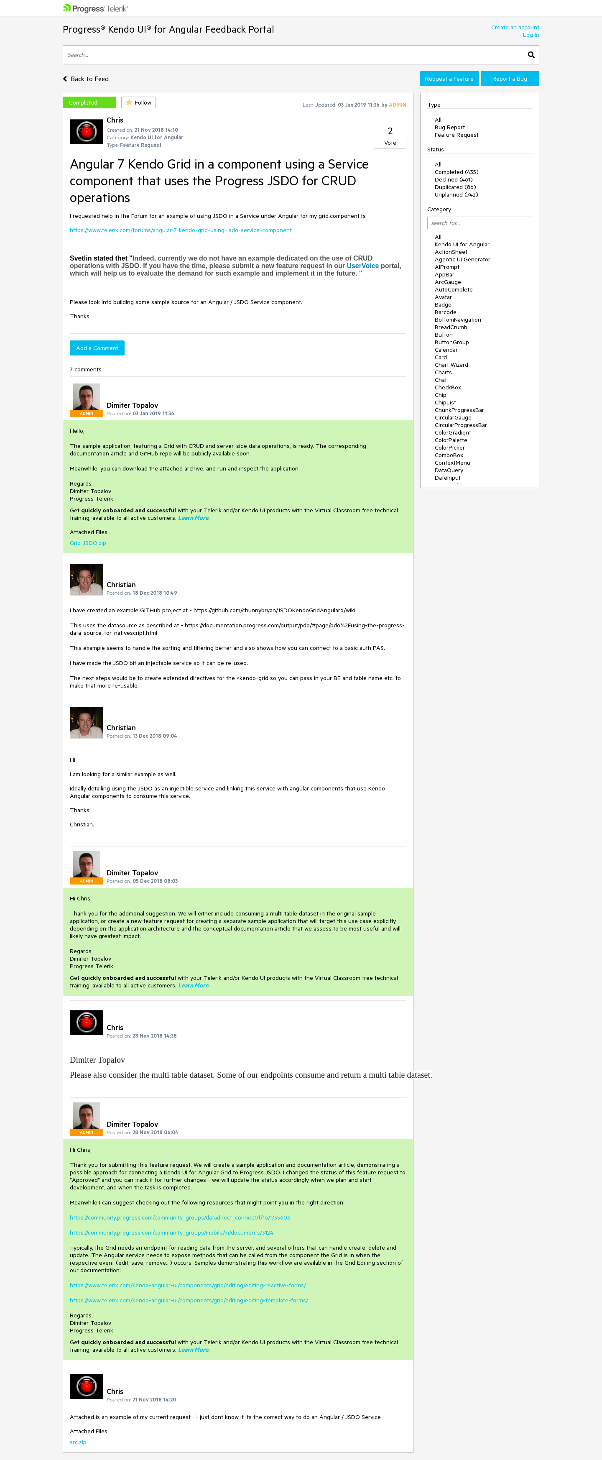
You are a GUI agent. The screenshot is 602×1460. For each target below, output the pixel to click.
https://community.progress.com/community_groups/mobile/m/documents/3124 (171, 1232)
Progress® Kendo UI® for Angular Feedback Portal (168, 29)
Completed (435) (457, 172)
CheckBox (448, 387)
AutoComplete (454, 289)
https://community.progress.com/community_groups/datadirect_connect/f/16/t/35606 (180, 1217)
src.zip (78, 1442)
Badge (443, 304)
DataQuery (449, 470)
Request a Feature (449, 78)
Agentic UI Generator (462, 259)
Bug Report (450, 127)
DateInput (448, 477)
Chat (441, 380)
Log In (531, 34)
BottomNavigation (458, 319)
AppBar (444, 274)
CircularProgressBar (461, 425)
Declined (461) (454, 179)
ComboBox (449, 455)
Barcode (446, 312)
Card (441, 357)
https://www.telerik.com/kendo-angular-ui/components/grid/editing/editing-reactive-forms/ (188, 1285)
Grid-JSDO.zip (88, 543)
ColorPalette (451, 440)
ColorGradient (453, 432)
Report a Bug (509, 78)
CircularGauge (453, 417)
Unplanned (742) (456, 194)
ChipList (445, 402)
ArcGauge (448, 282)
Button (444, 334)
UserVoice (363, 265)
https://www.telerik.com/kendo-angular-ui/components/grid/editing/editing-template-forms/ (189, 1300)
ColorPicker (450, 447)
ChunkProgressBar (459, 410)
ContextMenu (452, 462)
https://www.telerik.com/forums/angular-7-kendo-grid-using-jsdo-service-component (181, 230)
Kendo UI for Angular (462, 244)
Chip (440, 395)
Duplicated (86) (455, 187)
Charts (443, 372)
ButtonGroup (452, 342)
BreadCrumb (451, 327)
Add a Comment (97, 348)
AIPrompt (447, 267)
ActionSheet (451, 252)
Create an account (515, 27)
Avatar (443, 297)
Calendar (446, 349)
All (438, 119)
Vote (390, 142)
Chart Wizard (451, 364)
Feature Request (457, 134)
